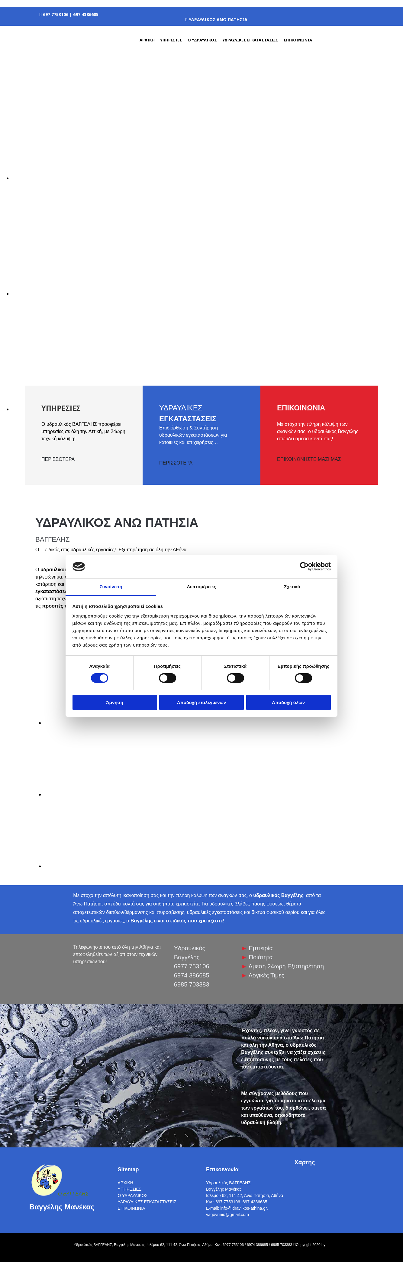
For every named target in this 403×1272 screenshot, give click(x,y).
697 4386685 (85, 14)
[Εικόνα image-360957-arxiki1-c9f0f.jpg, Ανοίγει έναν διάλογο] (100, 722)
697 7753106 (56, 14)
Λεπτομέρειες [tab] (201, 586)
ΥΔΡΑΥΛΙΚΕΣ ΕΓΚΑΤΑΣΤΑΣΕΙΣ (250, 40)
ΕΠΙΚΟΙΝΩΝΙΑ (298, 40)
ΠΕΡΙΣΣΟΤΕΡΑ (58, 459)
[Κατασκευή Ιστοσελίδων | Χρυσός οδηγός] (9, 1256)
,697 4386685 (254, 1201)
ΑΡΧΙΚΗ (147, 40)
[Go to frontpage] (59, 58)
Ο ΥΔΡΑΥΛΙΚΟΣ (202, 40)
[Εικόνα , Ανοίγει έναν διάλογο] (193, 178)
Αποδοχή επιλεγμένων (201, 702)
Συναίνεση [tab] (110, 586)
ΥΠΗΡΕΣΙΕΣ (171, 40)
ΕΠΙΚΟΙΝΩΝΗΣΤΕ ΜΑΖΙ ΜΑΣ (309, 459)
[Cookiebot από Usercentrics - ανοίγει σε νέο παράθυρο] (304, 566)
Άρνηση (114, 702)
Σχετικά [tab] (292, 586)
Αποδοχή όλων (288, 702)
